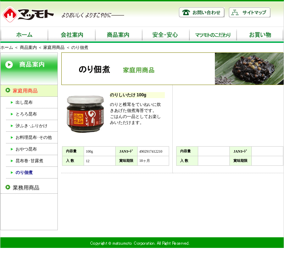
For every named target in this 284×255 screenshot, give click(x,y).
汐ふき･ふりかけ (32, 125)
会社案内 (71, 35)
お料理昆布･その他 (34, 137)
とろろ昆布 (26, 114)
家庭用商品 (54, 47)
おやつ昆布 (26, 149)
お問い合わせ (201, 12)
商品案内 (118, 35)
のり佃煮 (24, 172)
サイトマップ (250, 12)
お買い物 (259, 35)
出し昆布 (24, 102)
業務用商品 (26, 188)
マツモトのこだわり (212, 35)
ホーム (24, 35)
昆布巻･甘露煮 (29, 160)
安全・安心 (165, 35)
